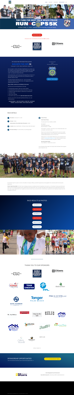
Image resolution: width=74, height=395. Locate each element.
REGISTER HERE (37, 35)
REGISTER (50, 2)
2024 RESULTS (37, 213)
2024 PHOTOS (37, 218)
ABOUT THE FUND (52, 79)
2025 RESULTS (37, 205)
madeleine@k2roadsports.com (50, 138)
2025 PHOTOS (37, 209)
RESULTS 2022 (37, 227)
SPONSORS (56, 2)
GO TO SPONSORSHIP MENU (52, 359)
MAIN (46, 2)
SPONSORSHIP (61, 2)
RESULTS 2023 (37, 222)
